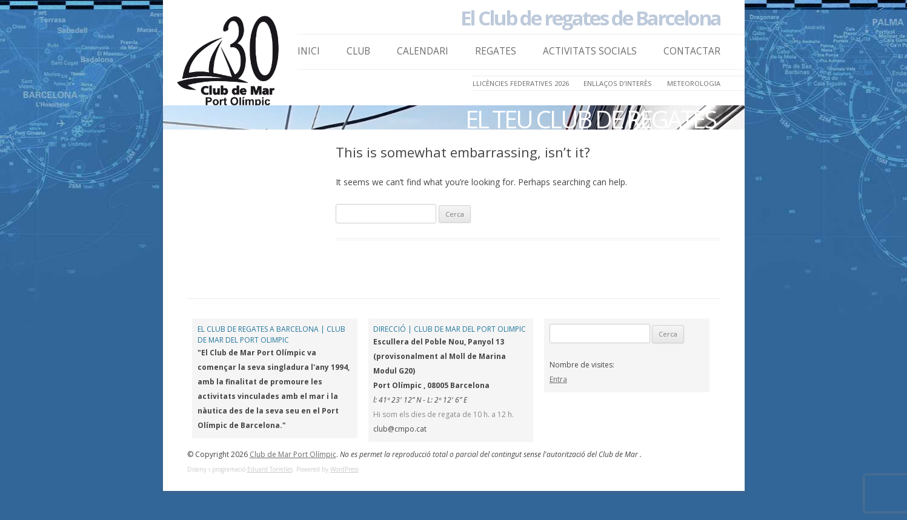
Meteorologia (693, 83)
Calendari (422, 51)
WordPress (344, 469)
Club (358, 51)
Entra (558, 379)
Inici (308, 51)
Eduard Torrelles (270, 469)
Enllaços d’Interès (617, 83)
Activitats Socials (590, 51)
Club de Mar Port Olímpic (293, 454)
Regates (495, 51)
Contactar (691, 51)
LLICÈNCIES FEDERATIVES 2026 (521, 83)
